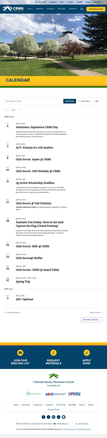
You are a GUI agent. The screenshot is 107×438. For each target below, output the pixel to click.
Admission (39, 9)
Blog (62, 2)
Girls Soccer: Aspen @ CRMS (33, 165)
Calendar (53, 2)
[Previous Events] (5, 116)
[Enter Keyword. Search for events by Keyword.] (34, 101)
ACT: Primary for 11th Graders (34, 153)
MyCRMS (72, 411)
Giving (87, 2)
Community (72, 9)
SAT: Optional (24, 305)
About (30, 9)
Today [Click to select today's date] (13, 116)
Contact (70, 2)
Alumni (79, 2)
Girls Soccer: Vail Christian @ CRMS (38, 177)
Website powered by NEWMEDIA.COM (76, 435)
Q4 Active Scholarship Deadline (35, 189)
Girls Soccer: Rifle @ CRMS (32, 252)
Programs (61, 9)
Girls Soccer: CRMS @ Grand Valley (37, 276)
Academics (50, 9)
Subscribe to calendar (90, 326)
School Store (40, 2)
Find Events (70, 101)
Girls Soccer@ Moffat (29, 264)
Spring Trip (23, 287)
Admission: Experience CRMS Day (37, 133)
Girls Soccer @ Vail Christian (33, 209)
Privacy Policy (53, 415)
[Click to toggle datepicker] (20, 116)
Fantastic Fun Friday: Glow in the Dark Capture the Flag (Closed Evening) (39, 230)
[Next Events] (7, 116)
